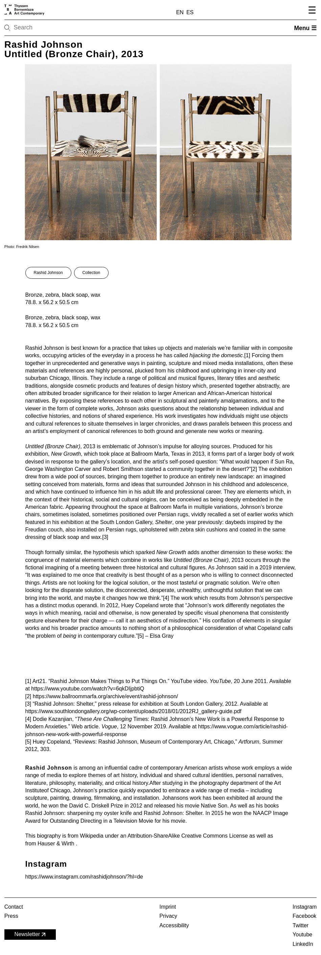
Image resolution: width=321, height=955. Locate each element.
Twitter (300, 925)
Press (11, 916)
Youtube (302, 934)
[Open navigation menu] (311, 11)
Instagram (305, 907)
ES (189, 12)
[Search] (29, 28)
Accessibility (174, 925)
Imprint (167, 907)
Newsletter (31, 934)
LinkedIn (303, 944)
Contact (13, 907)
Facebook (304, 916)
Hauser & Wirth (57, 843)
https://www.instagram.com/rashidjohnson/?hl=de (84, 877)
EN (180, 12)
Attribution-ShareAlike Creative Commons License (188, 836)
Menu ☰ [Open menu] (305, 28)
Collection (91, 272)
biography (49, 836)
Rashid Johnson (48, 272)
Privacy (168, 916)
